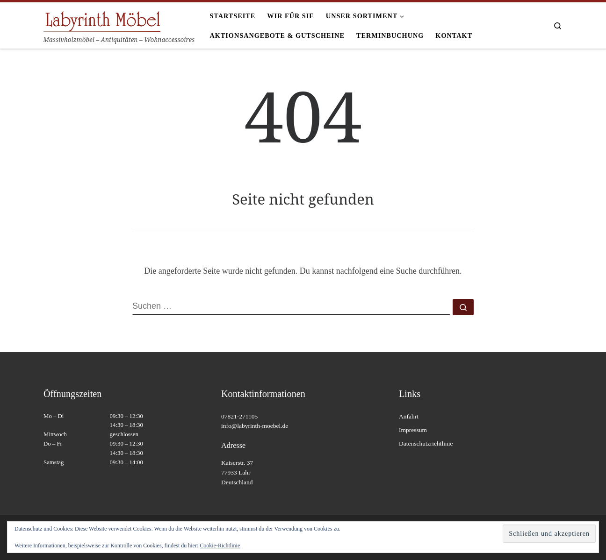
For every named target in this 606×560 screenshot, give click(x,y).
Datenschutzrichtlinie (426, 443)
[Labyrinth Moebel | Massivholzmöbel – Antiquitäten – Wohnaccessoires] (101, 19)
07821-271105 (239, 416)
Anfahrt (408, 416)
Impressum (413, 429)
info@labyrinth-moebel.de (254, 425)
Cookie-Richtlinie (220, 545)
